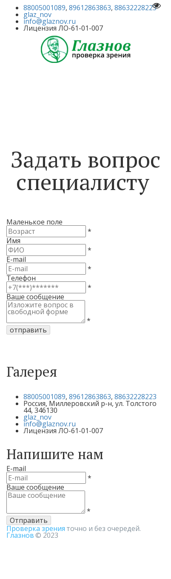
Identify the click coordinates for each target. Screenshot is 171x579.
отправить (28, 330)
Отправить (29, 520)
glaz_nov (37, 14)
